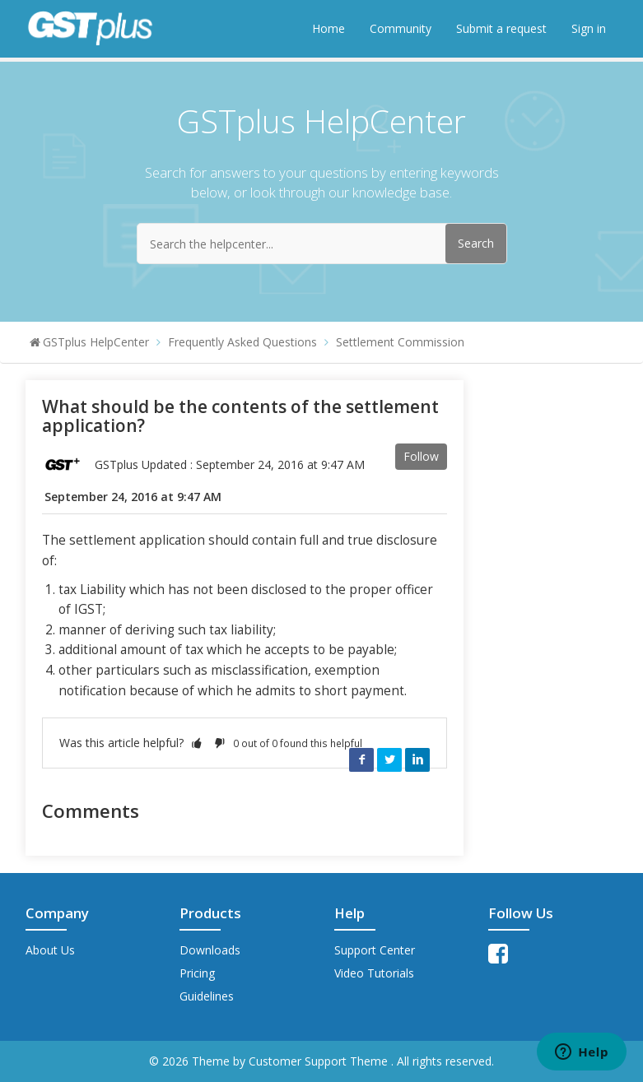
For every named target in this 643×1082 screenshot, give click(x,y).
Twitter (389, 759)
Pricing (197, 973)
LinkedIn (417, 759)
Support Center (374, 950)
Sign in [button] (588, 28)
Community (400, 28)
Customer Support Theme (320, 1061)
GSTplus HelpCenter (96, 342)
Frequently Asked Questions (242, 342)
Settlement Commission (400, 342)
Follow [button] (421, 456)
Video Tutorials (374, 973)
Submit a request (501, 28)
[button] (197, 742)
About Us (50, 950)
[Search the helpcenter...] (322, 243)
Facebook (361, 759)
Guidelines (206, 996)
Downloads (209, 950)
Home (328, 28)
